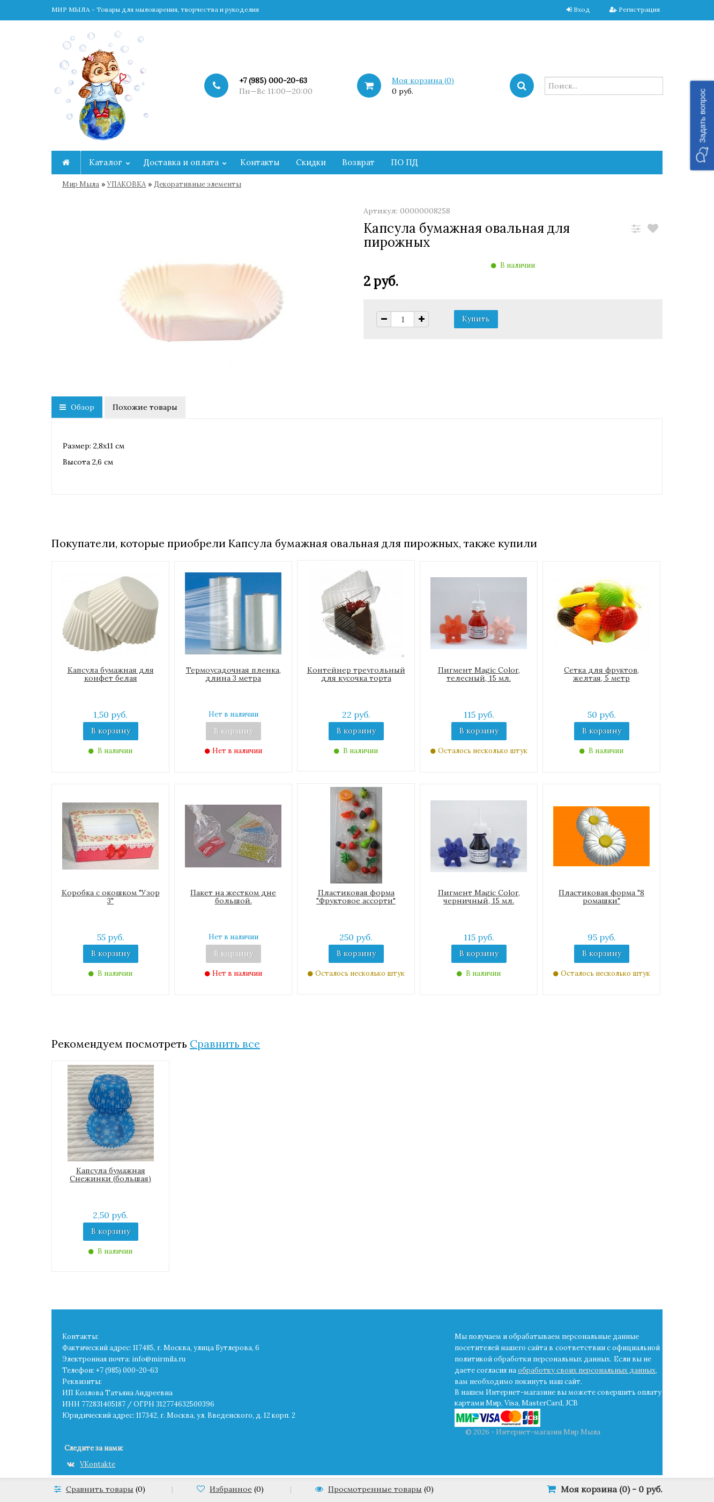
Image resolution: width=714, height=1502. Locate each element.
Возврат (358, 162)
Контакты (260, 162)
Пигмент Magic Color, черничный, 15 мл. (479, 896)
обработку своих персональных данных (587, 1370)
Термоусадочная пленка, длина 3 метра (233, 674)
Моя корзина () (423, 80)
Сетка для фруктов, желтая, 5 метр (601, 674)
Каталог (105, 162)
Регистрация (639, 9)
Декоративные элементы (197, 184)
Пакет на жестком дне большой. (233, 896)
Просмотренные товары (375, 1489)
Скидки (311, 162)
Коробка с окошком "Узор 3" (111, 896)
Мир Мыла (80, 184)
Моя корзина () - (612, 1489)
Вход (582, 9)
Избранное (231, 1489)
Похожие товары (145, 407)
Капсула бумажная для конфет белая (111, 674)
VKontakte (91, 1464)
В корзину (110, 730)
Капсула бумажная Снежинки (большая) (110, 1174)
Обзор (76, 407)
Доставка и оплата (181, 162)
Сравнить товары (99, 1489)
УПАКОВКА (126, 184)
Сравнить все (225, 1043)
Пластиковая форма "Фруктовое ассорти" (356, 896)
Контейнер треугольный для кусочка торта (356, 674)
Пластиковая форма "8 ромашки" (601, 896)
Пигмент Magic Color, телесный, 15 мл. (479, 674)
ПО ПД (404, 162)
